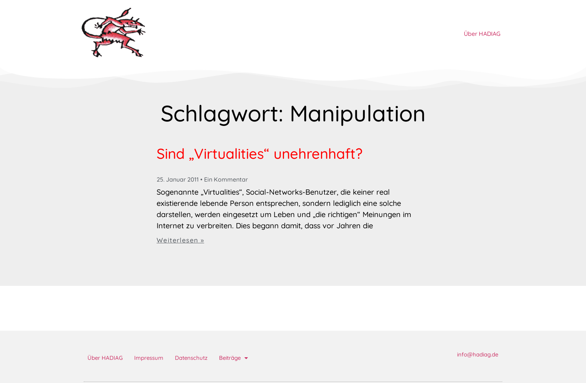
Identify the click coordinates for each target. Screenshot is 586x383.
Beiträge (233, 358)
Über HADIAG (482, 33)
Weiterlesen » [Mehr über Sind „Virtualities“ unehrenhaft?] (180, 240)
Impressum (148, 357)
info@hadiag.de (477, 354)
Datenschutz (191, 357)
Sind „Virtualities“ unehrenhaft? (260, 154)
